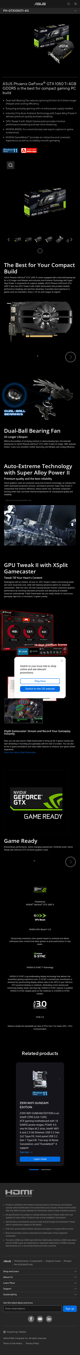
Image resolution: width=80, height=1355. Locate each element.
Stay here (40, 681)
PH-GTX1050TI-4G (16, 11)
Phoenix (67, 1261)
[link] (40, 4)
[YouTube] (40, 1319)
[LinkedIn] (49, 1319)
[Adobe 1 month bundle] (29, 150)
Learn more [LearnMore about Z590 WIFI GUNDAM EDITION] (40, 1159)
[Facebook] (31, 1319)
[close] (62, 660)
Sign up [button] (70, 1308)
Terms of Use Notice (12, 1343)
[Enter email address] (32, 1308)
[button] (4, 3)
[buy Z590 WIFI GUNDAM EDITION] (40, 1105)
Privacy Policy (32, 1343)
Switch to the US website (40, 688)
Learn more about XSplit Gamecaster (20, 752)
